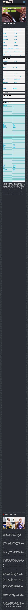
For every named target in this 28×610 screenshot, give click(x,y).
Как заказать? (10, 8)
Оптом (9, 10)
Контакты (13, 10)
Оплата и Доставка (17, 8)
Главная (4, 8)
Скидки (4, 10)
